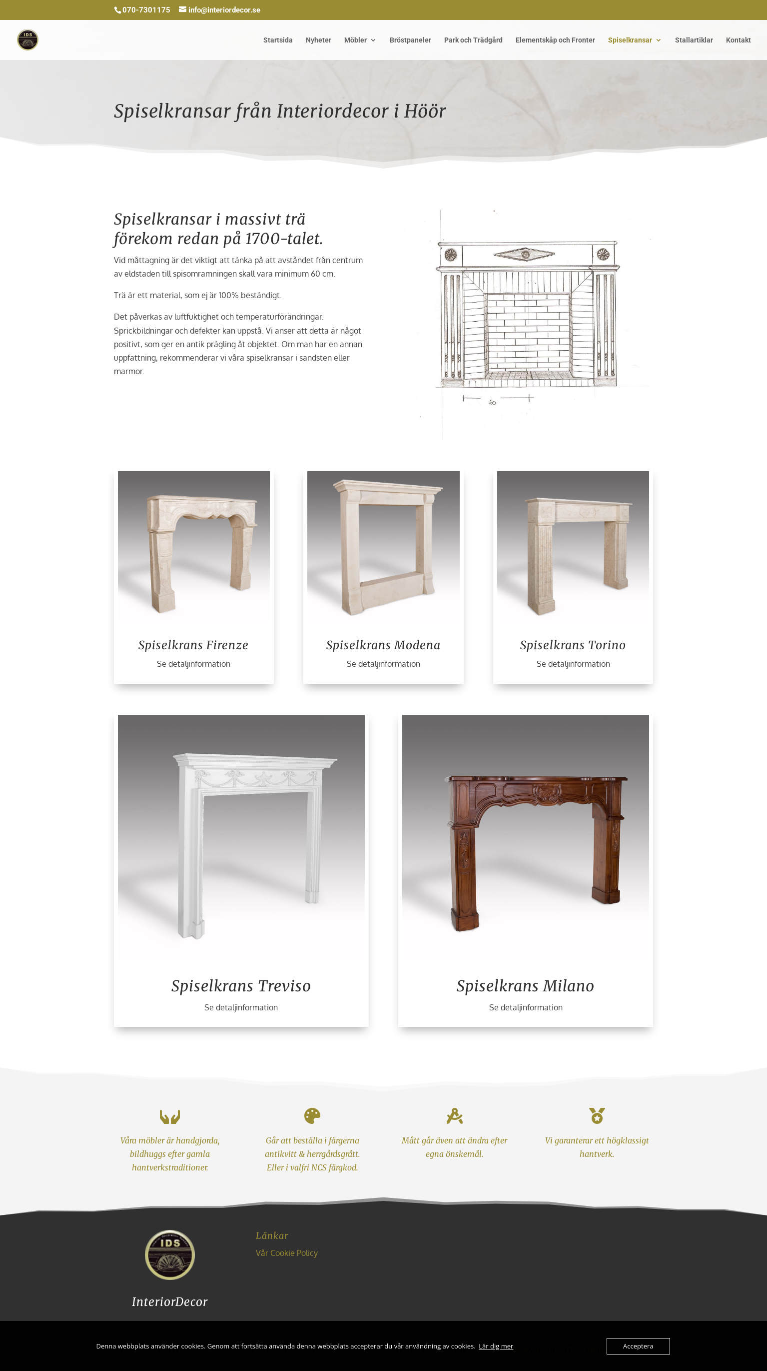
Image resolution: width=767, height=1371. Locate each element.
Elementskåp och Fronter (555, 40)
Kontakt (738, 40)
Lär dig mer (496, 1345)
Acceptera (638, 1345)
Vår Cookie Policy (287, 1253)
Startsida (278, 40)
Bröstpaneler (410, 40)
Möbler (355, 40)
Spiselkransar (630, 40)
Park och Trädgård (473, 40)
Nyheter (318, 40)
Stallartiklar (694, 40)
